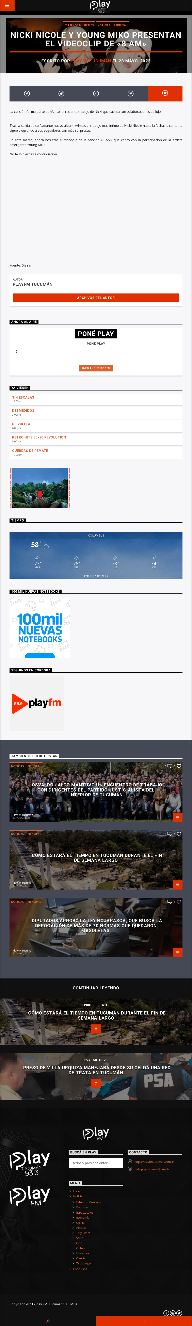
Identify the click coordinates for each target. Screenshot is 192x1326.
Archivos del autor (96, 298)
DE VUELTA (21, 424)
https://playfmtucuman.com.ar (154, 1162)
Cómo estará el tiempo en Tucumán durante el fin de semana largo (97, 858)
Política (81, 1228)
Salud (79, 1238)
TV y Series (83, 1233)
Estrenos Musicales (79, 25)
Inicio (76, 1191)
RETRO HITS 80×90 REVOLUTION (39, 437)
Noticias (103, 25)
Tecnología (83, 1263)
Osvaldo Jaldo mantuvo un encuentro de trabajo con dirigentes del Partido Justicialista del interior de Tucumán (97, 789)
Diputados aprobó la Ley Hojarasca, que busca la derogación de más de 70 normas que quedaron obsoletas (97, 925)
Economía (82, 1217)
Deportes (82, 1207)
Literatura (82, 1253)
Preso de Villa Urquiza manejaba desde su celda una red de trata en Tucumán (97, 1070)
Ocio (79, 1243)
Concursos (80, 1269)
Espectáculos (84, 1212)
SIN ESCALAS (23, 397)
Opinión (81, 1223)
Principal (120, 25)
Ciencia (80, 1258)
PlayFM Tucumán (91, 61)
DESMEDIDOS (23, 411)
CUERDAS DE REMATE (30, 451)
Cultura (80, 1248)
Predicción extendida (96, 575)
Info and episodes (96, 368)
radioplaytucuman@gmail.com (154, 1169)
